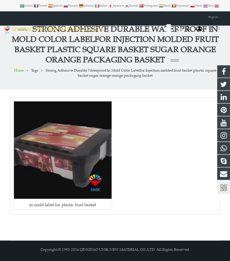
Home (19, 70)
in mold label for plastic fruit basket (62, 204)
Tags (34, 70)
